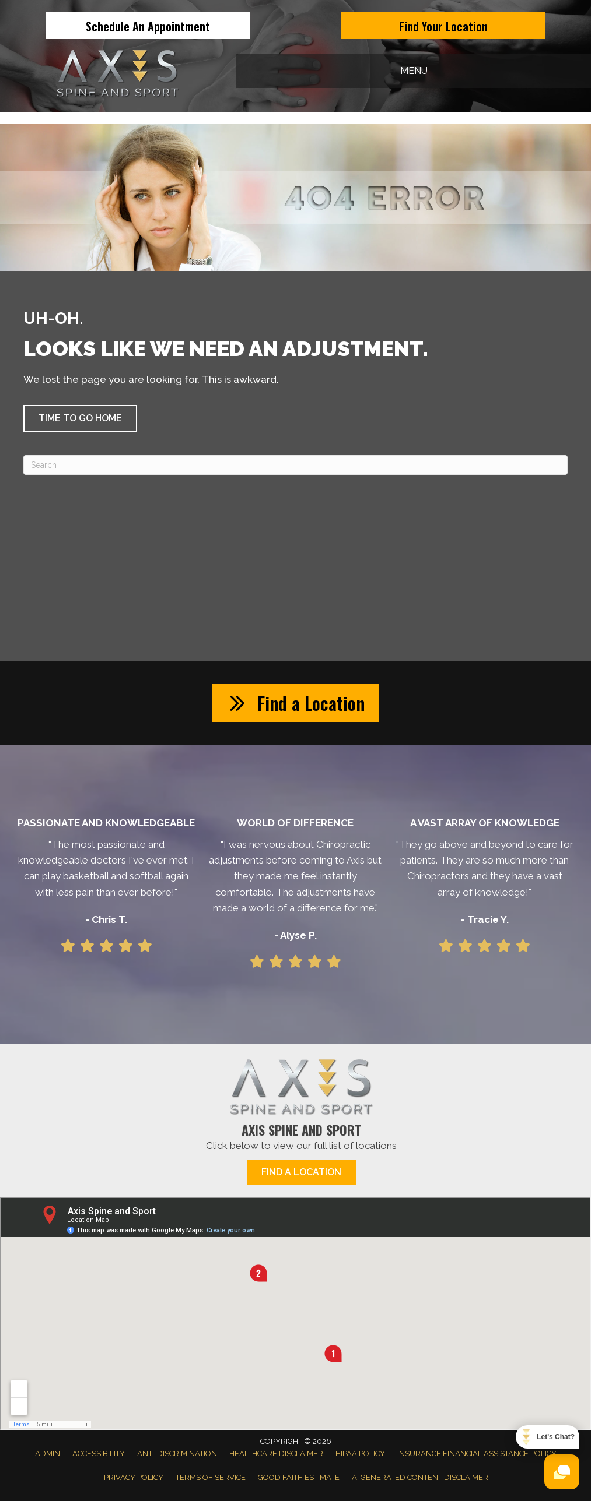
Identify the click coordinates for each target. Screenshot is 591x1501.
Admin (47, 1453)
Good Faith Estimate (299, 1477)
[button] (80, 418)
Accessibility (98, 1453)
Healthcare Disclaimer (276, 1453)
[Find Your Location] (443, 25)
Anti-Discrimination (177, 1453)
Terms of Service (211, 1477)
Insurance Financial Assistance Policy (477, 1453)
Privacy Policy (133, 1477)
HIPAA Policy (360, 1453)
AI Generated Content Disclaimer (420, 1477)
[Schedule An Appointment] (148, 25)
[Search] (295, 465)
